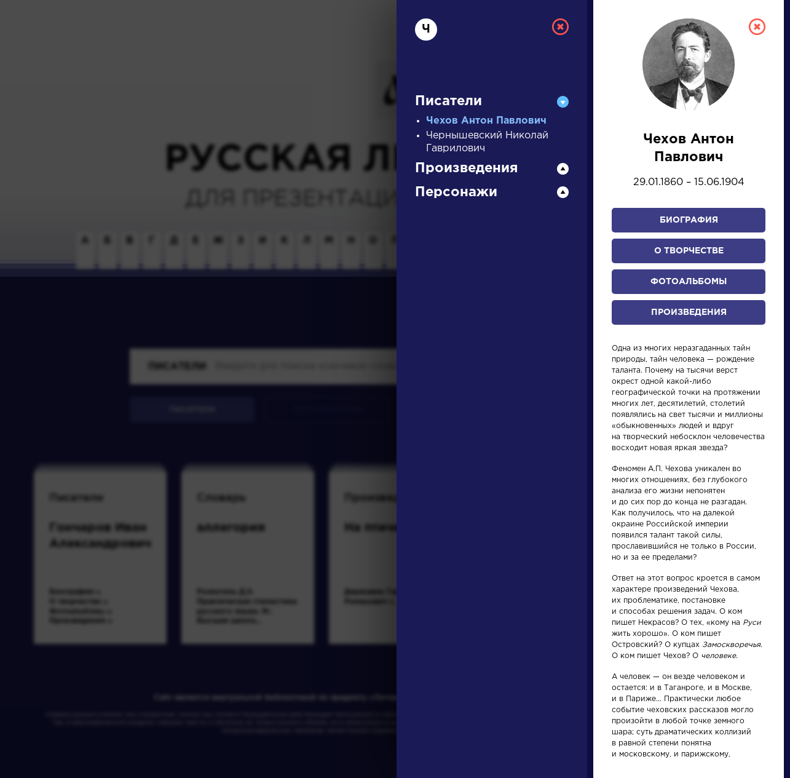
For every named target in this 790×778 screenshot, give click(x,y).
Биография (689, 220)
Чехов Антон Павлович (486, 120)
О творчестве (689, 251)
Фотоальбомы (688, 281)
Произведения (689, 312)
